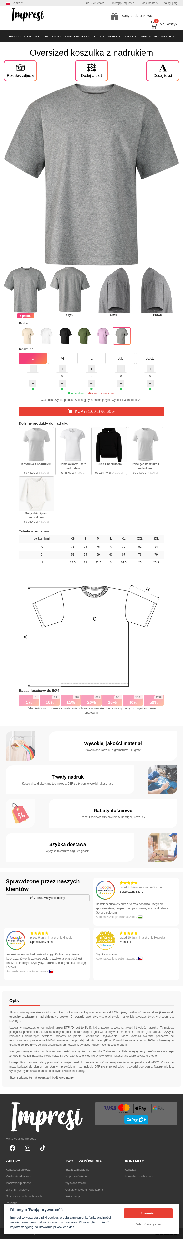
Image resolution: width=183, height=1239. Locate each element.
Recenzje (12, 1203)
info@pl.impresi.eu (124, 3)
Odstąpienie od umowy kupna (84, 1189)
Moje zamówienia (76, 1176)
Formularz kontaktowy (139, 1176)
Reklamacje (72, 1196)
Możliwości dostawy (18, 1176)
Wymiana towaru (75, 1183)
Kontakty (130, 1169)
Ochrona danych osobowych (24, 1196)
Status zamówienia (77, 1169)
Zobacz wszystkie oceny (47, 898)
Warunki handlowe (17, 1189)
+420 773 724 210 (95, 3)
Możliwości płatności (19, 1183)
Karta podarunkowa (18, 1169)
